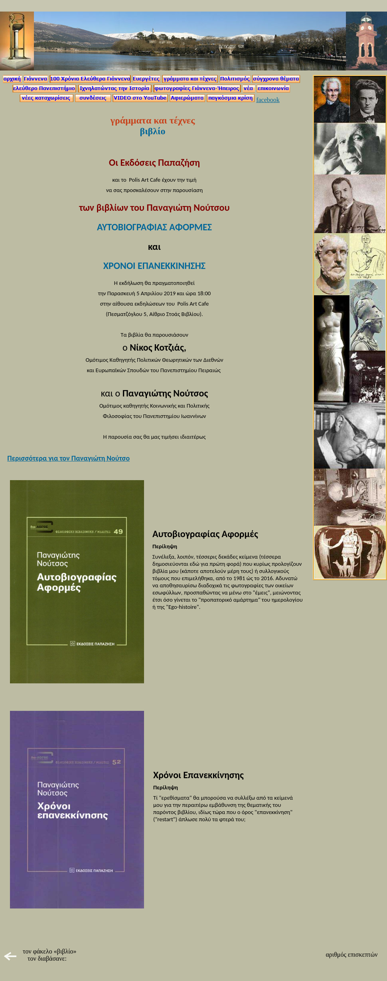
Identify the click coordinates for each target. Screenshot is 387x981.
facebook (268, 99)
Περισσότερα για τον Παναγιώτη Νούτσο (68, 458)
